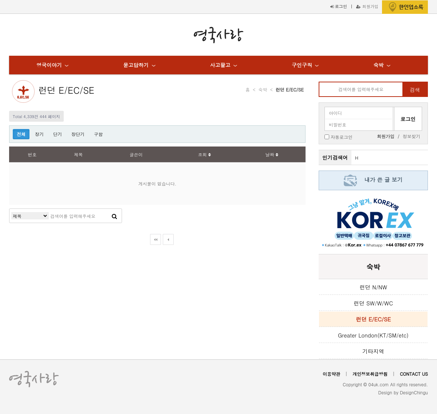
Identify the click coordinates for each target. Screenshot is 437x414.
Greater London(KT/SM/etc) (373, 335)
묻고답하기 (136, 65)
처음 (155, 239)
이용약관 (331, 374)
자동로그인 (342, 136)
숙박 (378, 65)
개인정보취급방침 (370, 374)
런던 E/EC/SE (66, 90)
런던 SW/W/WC (373, 303)
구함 (98, 134)
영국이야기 (49, 65)
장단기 (77, 134)
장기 (39, 134)
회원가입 (367, 6)
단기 (57, 134)
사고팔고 (220, 65)
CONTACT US (414, 374)
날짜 (271, 154)
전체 (21, 134)
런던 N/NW (373, 287)
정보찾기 (411, 136)
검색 (415, 89)
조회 (204, 154)
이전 (168, 239)
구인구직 (302, 65)
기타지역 (373, 351)
